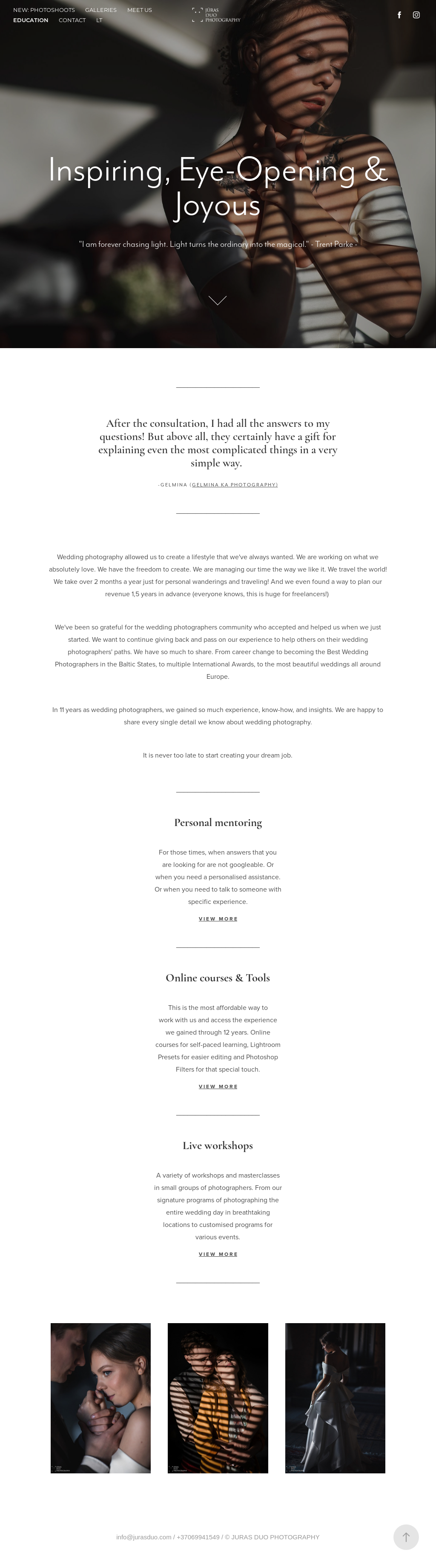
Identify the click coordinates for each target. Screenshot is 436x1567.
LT (99, 19)
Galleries (101, 9)
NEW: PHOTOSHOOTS (44, 9)
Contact (72, 19)
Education (31, 19)
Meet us (139, 9)
